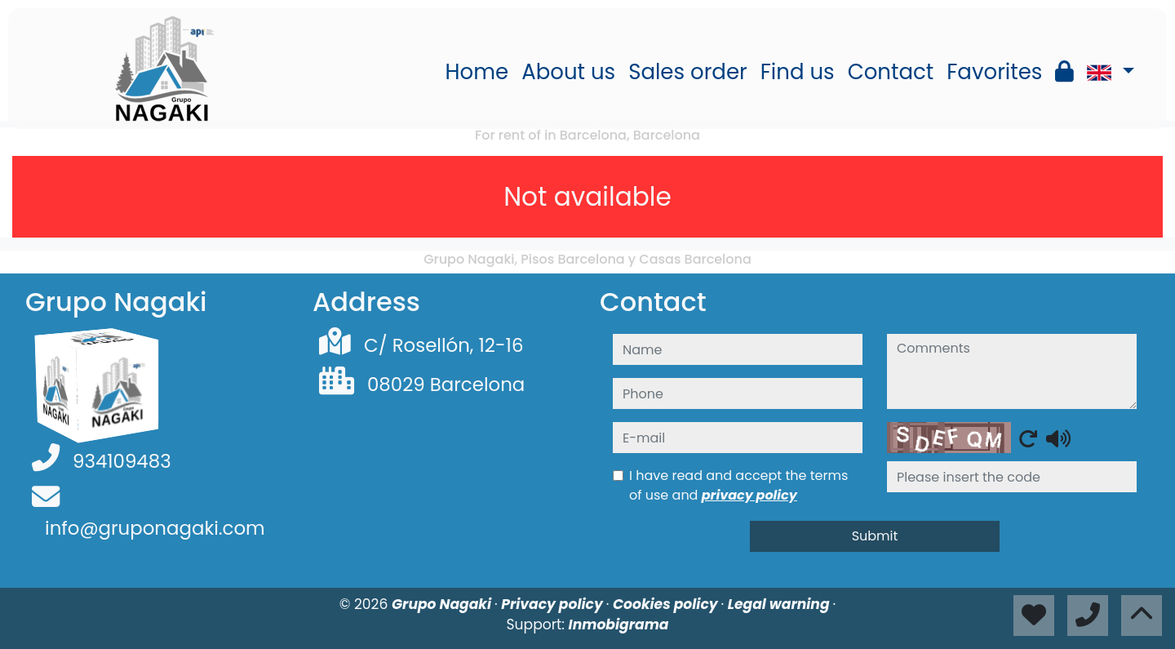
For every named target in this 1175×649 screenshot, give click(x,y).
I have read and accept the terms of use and (738, 485)
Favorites (994, 72)
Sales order (687, 72)
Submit (875, 536)
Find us (797, 72)
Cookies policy (667, 604)
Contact (891, 72)
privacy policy (749, 495)
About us (568, 72)
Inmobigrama (619, 624)
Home (477, 72)
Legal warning (780, 604)
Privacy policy (553, 604)
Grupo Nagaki (443, 604)
